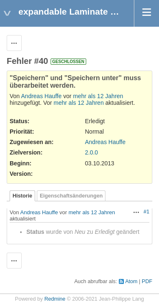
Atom (131, 281)
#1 (146, 212)
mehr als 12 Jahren (98, 96)
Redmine (54, 299)
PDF (147, 281)
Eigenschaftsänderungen (71, 196)
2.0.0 (91, 152)
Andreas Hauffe (41, 96)
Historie (22, 196)
